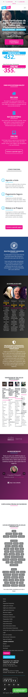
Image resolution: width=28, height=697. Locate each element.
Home (4, 599)
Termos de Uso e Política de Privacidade (13, 630)
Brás (18, 572)
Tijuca (7, 562)
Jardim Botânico (19, 551)
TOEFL (11, 395)
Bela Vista (12, 572)
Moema (16, 580)
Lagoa (6, 554)
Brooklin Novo (7, 574)
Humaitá (7, 551)
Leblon (17, 554)
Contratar (6, 653)
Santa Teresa (6, 559)
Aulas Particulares (7, 623)
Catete (21, 543)
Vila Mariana (14, 585)
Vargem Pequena (13, 565)
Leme (22, 554)
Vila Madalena (7, 585)
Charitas (15, 533)
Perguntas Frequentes (8, 603)
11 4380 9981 (21, 1)
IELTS (10, 394)
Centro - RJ (8, 546)
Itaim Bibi (21, 577)
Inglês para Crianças (8, 605)
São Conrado (13, 559)
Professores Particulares (9, 617)
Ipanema (12, 551)
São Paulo (14, 569)
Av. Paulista (5, 572)
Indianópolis (14, 577)
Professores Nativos (8, 614)
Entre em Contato (7, 634)
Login (4, 632)
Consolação (7, 577)
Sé (17, 582)
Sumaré (21, 582)
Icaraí (20, 533)
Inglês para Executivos (8, 610)
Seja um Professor (7, 639)
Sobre (4, 601)
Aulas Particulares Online (9, 626)
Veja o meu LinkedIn (15, 482)
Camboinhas (8, 533)
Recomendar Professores (9, 637)
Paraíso (6, 582)
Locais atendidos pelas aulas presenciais (13, 650)
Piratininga (6, 536)
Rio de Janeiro (14, 540)
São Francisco (14, 536)
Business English (7, 612)
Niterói (13, 531)
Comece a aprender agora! (14, 151)
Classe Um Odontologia (19, 477)
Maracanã (7, 556)
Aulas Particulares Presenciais (10, 628)
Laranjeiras (11, 554)
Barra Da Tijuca (8, 543)
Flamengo (7, 548)
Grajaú (21, 548)
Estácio (20, 546)
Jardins (5, 580)
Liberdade (11, 580)
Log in (14, 3)
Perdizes (22, 580)
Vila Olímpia (21, 585)
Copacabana (14, 546)
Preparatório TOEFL (8, 619)
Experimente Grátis (9, 657)
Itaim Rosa (12, 582)
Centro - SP (21, 574)
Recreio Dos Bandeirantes (17, 556)
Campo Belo (14, 574)
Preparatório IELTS (7, 621)
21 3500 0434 (9, 1)
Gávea (12, 548)
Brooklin (23, 572)
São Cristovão (21, 559)
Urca (12, 562)
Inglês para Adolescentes (9, 608)
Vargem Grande (18, 562)
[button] (25, 7)
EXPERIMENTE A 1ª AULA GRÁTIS (14, 42)
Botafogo (16, 543)
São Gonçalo (21, 536)
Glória (16, 548)
